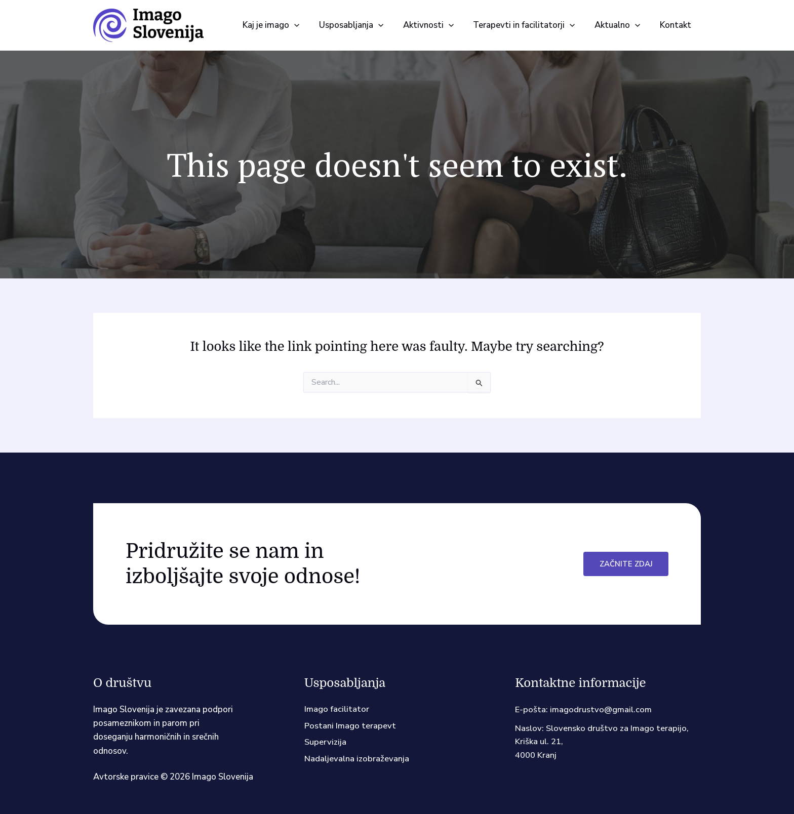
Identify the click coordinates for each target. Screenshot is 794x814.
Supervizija (325, 743)
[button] (307, 25)
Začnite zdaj (625, 564)
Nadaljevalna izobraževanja (356, 760)
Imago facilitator (337, 709)
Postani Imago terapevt (350, 726)
